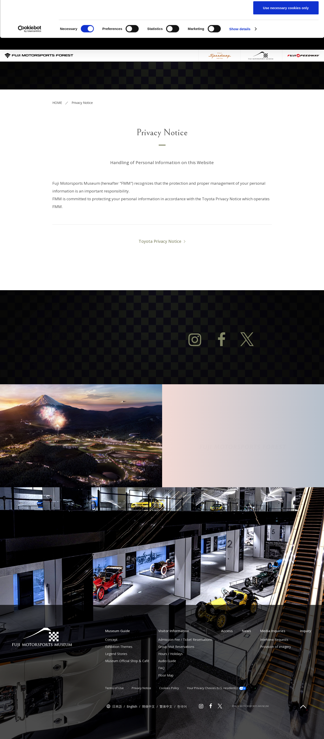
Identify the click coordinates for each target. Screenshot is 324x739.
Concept (111, 662)
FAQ (161, 690)
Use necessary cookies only (286, 42)
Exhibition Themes (118, 669)
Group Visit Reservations (176, 669)
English (132, 729)
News (246, 653)
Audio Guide (167, 683)
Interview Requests (274, 662)
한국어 (182, 729)
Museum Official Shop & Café (127, 683)
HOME (57, 125)
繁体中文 (166, 729)
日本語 (117, 729)
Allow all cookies (286, 12)
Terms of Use (114, 710)
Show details (240, 63)
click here (225, 22)
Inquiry (305, 653)
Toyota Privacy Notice (160, 263)
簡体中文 (148, 729)
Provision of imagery (275, 669)
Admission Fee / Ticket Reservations (185, 662)
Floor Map (166, 698)
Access (227, 653)
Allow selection (285, 27)
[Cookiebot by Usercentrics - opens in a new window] (30, 63)
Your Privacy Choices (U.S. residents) (216, 710)
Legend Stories (116, 676)
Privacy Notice (141, 710)
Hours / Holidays (170, 676)
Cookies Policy (169, 710)
